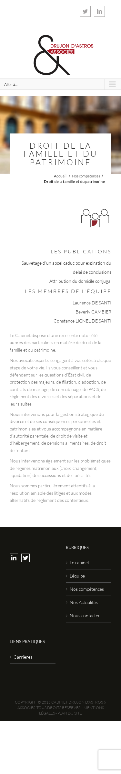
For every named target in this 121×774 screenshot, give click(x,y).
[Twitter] (25, 558)
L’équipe (77, 575)
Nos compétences (86, 176)
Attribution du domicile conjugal (80, 281)
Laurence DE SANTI (92, 302)
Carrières (23, 657)
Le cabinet (79, 562)
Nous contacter (85, 615)
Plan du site (69, 713)
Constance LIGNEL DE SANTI (82, 320)
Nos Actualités (84, 602)
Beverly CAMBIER (93, 311)
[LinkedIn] (14, 558)
